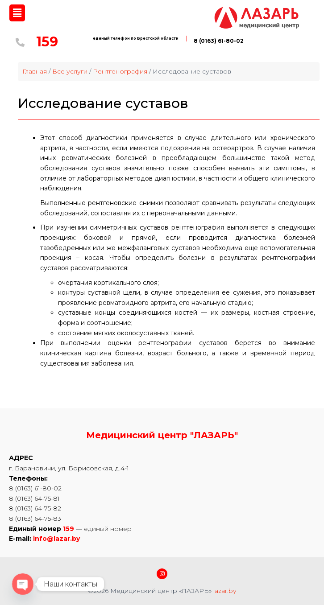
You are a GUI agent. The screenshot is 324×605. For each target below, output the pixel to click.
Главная (34, 71)
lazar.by (224, 591)
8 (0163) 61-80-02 (219, 40)
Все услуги (69, 71)
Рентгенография (120, 71)
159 (47, 41)
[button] (17, 12)
